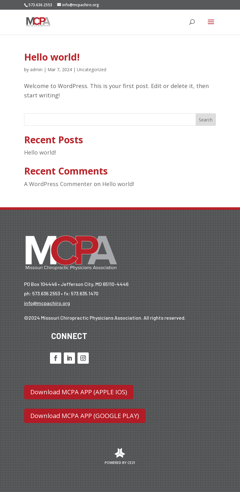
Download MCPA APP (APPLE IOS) (78, 392)
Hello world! (52, 57)
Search (205, 120)
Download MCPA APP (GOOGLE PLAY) (84, 415)
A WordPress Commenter (58, 184)
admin (36, 69)
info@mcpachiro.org (47, 303)
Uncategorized (91, 69)
